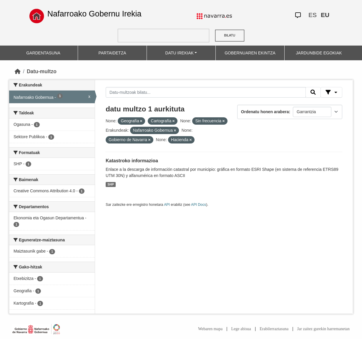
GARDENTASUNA (43, 53)
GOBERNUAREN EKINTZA (250, 53)
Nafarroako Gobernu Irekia (94, 13)
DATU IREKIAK (179, 53)
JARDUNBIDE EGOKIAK (319, 53)
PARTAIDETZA (112, 53)
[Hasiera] (18, 71)
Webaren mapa (210, 329)
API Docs (198, 205)
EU (325, 14)
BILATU (229, 35)
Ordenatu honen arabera (265, 111)
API (167, 205)
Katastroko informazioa (132, 160)
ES (312, 14)
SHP (110, 184)
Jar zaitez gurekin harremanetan (323, 329)
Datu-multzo (42, 71)
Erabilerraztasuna (274, 329)
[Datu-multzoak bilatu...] (206, 92)
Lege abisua (241, 329)
